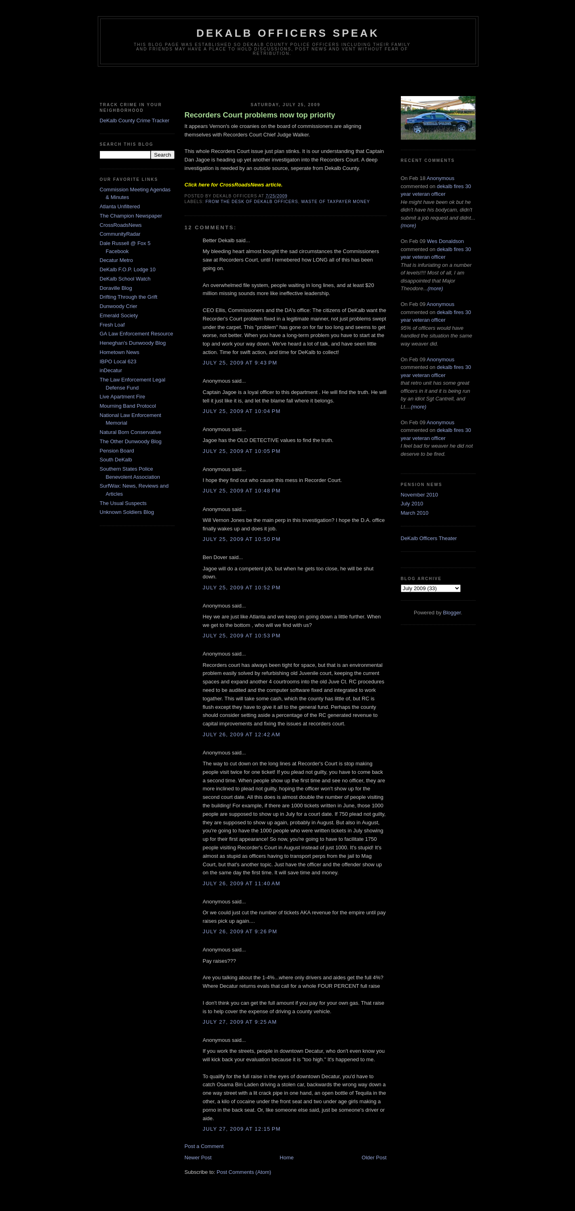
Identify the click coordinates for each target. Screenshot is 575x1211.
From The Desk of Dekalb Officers (252, 201)
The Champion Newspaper (131, 216)
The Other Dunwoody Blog (131, 441)
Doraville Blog (116, 288)
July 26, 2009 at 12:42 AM (241, 734)
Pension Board (117, 451)
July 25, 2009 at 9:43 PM (240, 363)
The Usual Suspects (123, 503)
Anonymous (441, 178)
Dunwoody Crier (118, 306)
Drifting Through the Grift (129, 297)
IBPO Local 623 (118, 361)
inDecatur (111, 370)
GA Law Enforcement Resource (136, 334)
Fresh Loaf (112, 325)
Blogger (452, 613)
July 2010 (412, 504)
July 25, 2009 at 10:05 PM (242, 451)
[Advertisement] (287, 83)
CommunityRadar (120, 234)
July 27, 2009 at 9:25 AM (240, 1022)
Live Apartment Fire (122, 397)
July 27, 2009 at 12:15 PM (242, 1129)
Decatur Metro (116, 260)
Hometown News (119, 352)
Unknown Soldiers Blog (127, 512)
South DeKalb (116, 460)
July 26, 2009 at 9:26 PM (240, 931)
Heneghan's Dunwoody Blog (133, 343)
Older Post (374, 1157)
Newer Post (198, 1157)
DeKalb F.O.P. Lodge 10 (128, 269)
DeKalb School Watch (125, 279)
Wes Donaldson (445, 241)
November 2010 (419, 495)
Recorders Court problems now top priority (260, 115)
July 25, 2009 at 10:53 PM (242, 636)
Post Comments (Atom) (244, 1172)
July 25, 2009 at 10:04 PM (242, 411)
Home (287, 1157)
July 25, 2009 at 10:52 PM (242, 588)
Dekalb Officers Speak (287, 33)
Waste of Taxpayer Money (335, 201)
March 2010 (415, 513)
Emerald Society (119, 315)
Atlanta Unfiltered (120, 206)
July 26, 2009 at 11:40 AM (241, 883)
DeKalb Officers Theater (429, 538)
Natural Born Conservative (130, 432)
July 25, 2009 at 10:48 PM (242, 491)
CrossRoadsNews (121, 225)
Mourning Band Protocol (128, 406)
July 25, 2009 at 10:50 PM (242, 539)
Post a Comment (204, 1146)
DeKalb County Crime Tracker (135, 120)
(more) (408, 225)
